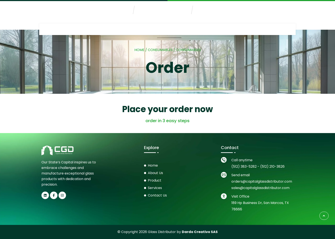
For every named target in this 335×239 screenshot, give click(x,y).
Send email (240, 175)
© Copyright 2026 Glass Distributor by (168, 231)
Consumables (160, 49)
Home (139, 49)
